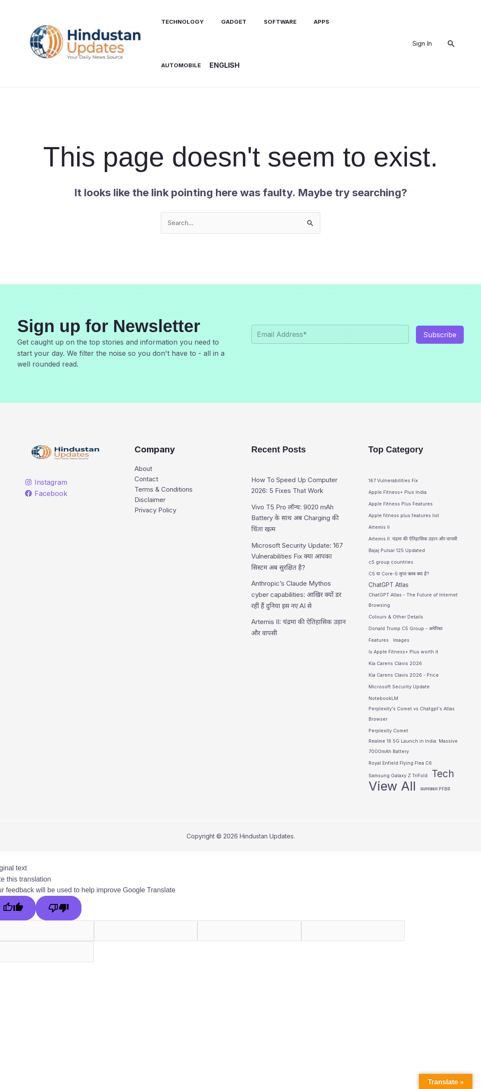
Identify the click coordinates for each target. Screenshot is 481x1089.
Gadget (227, 21)
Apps (307, 21)
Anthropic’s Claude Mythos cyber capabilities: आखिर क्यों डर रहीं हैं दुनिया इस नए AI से (295, 606)
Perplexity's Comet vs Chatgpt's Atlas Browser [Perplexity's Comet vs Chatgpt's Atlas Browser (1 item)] (412, 721)
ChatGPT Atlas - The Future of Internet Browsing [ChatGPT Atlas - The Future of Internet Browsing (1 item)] (413, 604)
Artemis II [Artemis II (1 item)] (379, 529)
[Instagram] (46, 483)
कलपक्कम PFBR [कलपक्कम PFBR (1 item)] (435, 800)
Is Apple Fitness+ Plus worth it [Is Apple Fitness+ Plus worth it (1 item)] (403, 657)
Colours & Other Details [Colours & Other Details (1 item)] (396, 622)
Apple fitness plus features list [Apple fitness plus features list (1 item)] (404, 517)
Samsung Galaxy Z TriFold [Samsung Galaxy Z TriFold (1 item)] (398, 786)
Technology (179, 21)
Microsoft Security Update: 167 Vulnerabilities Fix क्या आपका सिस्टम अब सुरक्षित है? (295, 567)
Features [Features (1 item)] (379, 646)
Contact (147, 481)
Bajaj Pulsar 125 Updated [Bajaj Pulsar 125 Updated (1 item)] (397, 552)
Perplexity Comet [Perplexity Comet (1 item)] (388, 739)
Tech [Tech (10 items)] (443, 784)
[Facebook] (46, 494)
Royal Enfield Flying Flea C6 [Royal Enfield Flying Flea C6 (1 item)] (400, 773)
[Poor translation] (58, 919)
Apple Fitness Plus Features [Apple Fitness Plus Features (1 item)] (401, 505)
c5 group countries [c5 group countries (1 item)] (391, 564)
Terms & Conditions (166, 491)
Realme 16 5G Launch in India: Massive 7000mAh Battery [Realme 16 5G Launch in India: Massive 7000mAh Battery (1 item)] (413, 755)
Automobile (349, 21)
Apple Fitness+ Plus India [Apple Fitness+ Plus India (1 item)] (398, 493)
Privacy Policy (157, 513)
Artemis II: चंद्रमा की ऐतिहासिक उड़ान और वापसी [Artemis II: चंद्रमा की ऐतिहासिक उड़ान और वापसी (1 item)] (413, 540)
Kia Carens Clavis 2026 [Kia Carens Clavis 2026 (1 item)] (395, 669)
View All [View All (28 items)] (392, 797)
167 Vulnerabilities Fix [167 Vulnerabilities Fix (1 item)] (393, 481)
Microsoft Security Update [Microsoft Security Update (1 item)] (399, 693)
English (173, 65)
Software (269, 21)
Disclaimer (151, 503)
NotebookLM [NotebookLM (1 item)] (383, 705)
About (144, 469)
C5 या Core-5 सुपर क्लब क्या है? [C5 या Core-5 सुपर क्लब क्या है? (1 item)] (399, 576)
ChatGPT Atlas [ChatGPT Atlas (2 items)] (389, 587)
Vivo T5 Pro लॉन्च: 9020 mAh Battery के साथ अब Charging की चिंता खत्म (297, 529)
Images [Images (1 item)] (401, 646)
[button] (451, 43)
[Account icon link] (422, 43)
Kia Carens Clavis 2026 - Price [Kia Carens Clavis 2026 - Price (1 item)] (404, 681)
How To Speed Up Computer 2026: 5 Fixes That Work (299, 491)
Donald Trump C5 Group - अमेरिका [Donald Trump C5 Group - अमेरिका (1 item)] (406, 634)
